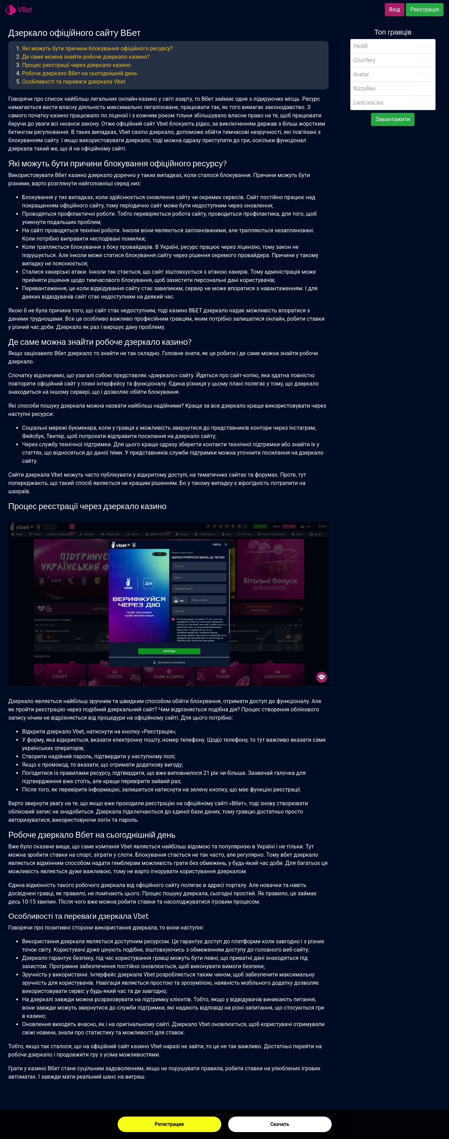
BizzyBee (364, 88)
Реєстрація (424, 9)
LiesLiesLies (368, 102)
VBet (19, 9)
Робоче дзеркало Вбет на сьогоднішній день (79, 73)
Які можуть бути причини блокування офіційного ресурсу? (97, 48)
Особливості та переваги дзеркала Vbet (73, 81)
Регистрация (169, 1124)
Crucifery (364, 60)
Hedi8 (360, 46)
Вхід (394, 9)
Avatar (361, 74)
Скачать (279, 1124)
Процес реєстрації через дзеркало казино (76, 65)
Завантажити (392, 119)
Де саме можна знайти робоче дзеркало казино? (86, 56)
